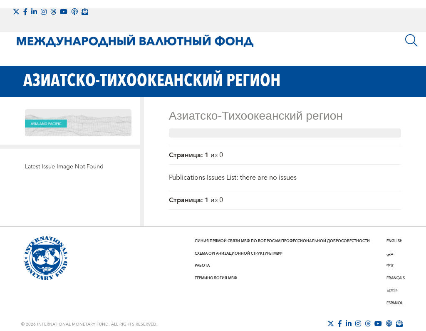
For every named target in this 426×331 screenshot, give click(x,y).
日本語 (392, 290)
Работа (202, 265)
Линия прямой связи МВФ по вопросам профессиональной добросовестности (282, 241)
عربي (389, 253)
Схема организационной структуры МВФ (238, 253)
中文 (390, 265)
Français (395, 278)
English (394, 241)
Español (394, 303)
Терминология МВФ (216, 278)
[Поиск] (411, 40)
